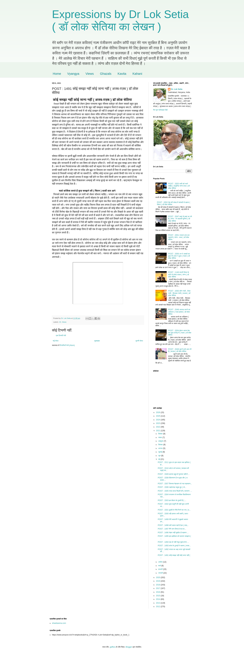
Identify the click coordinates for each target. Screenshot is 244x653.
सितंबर (160, 445)
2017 (158, 588)
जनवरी (160, 573)
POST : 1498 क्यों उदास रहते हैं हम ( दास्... (173, 525)
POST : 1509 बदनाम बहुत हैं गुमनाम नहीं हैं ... (174, 474)
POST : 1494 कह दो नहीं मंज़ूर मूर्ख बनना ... (173, 542)
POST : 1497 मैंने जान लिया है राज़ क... (172, 529)
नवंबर (160, 437)
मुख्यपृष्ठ (97, 341)
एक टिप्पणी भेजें (61, 335)
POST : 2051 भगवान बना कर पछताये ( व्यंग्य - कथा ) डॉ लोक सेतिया (179, 237)
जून (159, 456)
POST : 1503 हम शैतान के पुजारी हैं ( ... (172, 500)
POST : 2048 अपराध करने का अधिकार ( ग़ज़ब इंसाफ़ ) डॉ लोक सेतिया (179, 311)
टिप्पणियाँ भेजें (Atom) (67, 345)
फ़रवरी (160, 569)
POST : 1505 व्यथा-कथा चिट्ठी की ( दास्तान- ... (175, 491)
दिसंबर (160, 434)
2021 (158, 431)
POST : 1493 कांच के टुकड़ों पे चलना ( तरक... (174, 546)
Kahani (137, 73)
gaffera (112, 647)
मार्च (159, 566)
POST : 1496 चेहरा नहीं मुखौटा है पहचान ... (173, 532)
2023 (158, 423)
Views (89, 73)
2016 (158, 592)
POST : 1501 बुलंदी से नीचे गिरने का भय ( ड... (174, 510)
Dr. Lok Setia (176, 89)
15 (60, 322)
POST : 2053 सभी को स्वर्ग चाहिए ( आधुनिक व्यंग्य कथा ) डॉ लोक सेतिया (179, 186)
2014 (158, 599)
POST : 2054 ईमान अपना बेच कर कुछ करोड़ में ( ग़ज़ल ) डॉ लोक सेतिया (179, 332)
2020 (158, 577)
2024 (158, 420)
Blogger (129, 647)
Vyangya (73, 73)
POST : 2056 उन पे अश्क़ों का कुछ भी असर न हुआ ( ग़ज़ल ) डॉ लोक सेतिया (179, 256)
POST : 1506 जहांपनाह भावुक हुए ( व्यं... (172, 487)
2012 (158, 606)
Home (57, 73)
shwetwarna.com (59, 623)
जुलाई (160, 452)
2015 (158, 596)
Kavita (122, 73)
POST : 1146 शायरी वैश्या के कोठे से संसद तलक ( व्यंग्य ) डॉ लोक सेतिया (178, 274)
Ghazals (105, 73)
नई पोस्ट (56, 341)
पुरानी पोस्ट (139, 341)
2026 (158, 412)
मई (159, 459)
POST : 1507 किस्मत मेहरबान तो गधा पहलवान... (175, 484)
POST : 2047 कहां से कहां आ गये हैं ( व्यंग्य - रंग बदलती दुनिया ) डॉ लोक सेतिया (180, 218)
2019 (158, 581)
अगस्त (160, 448)
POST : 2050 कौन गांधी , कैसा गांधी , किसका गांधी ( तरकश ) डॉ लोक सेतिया (179, 293)
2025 (158, 416)
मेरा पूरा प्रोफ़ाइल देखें (160, 110)
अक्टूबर (161, 441)
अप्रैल (160, 562)
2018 (158, 585)
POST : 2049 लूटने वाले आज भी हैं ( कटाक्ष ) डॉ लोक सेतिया (179, 350)
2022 (158, 427)
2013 (158, 603)
